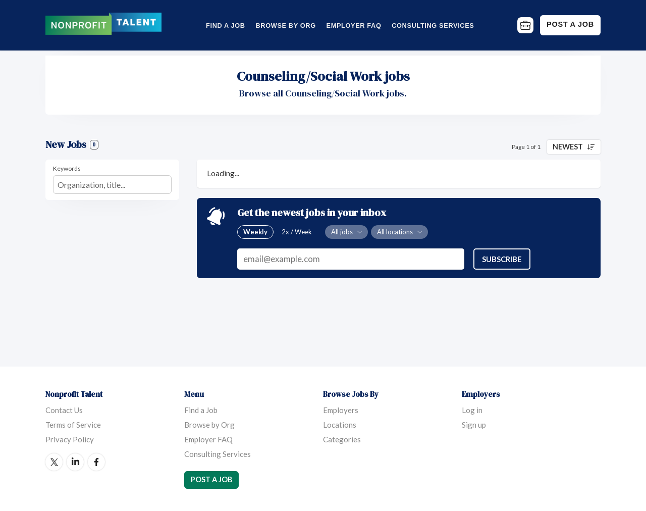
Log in (472, 410)
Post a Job (570, 24)
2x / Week (297, 232)
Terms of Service (73, 424)
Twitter (54, 462)
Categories (342, 439)
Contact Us (64, 410)
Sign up (474, 424)
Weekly (255, 232)
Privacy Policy (69, 439)
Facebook (96, 462)
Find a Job (225, 25)
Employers (340, 410)
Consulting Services (433, 25)
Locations (339, 424)
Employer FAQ (354, 25)
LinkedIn (75, 462)
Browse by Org (285, 25)
